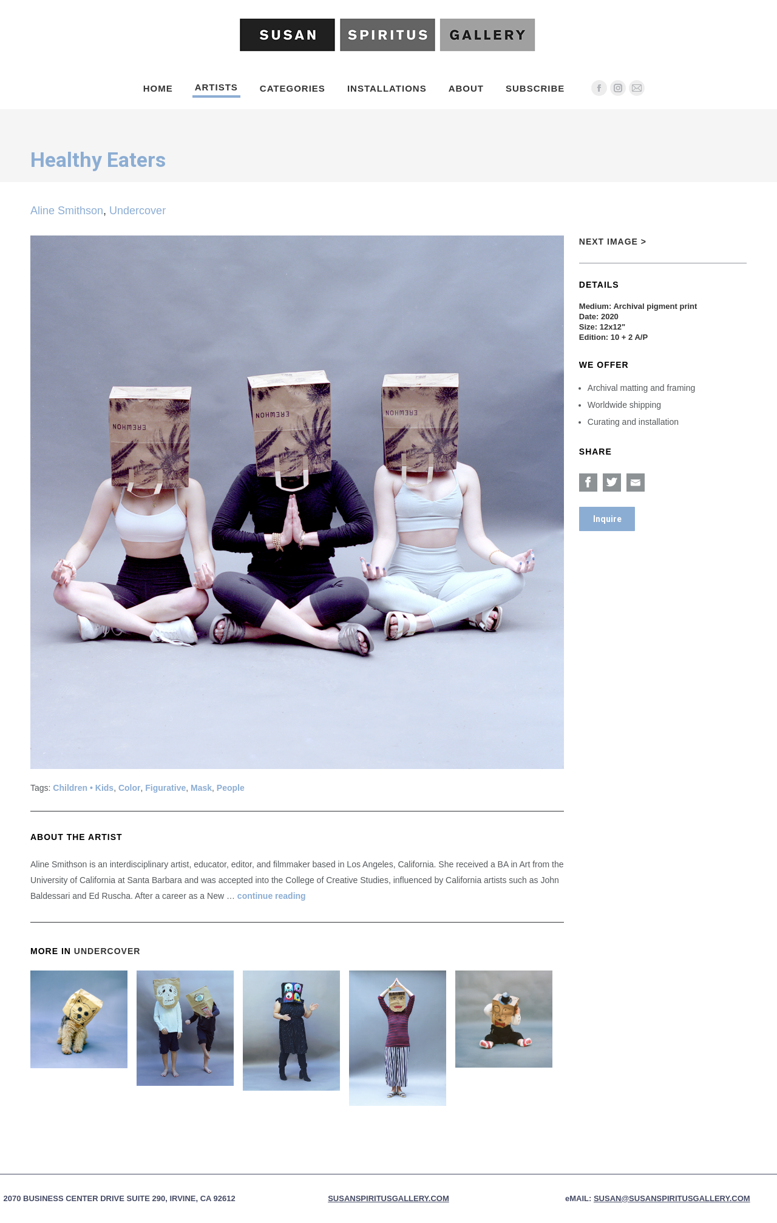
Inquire (607, 519)
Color (129, 788)
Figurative (165, 788)
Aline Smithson (66, 211)
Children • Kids (83, 788)
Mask (201, 788)
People (231, 788)
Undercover (137, 211)
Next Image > (612, 241)
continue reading (271, 896)
